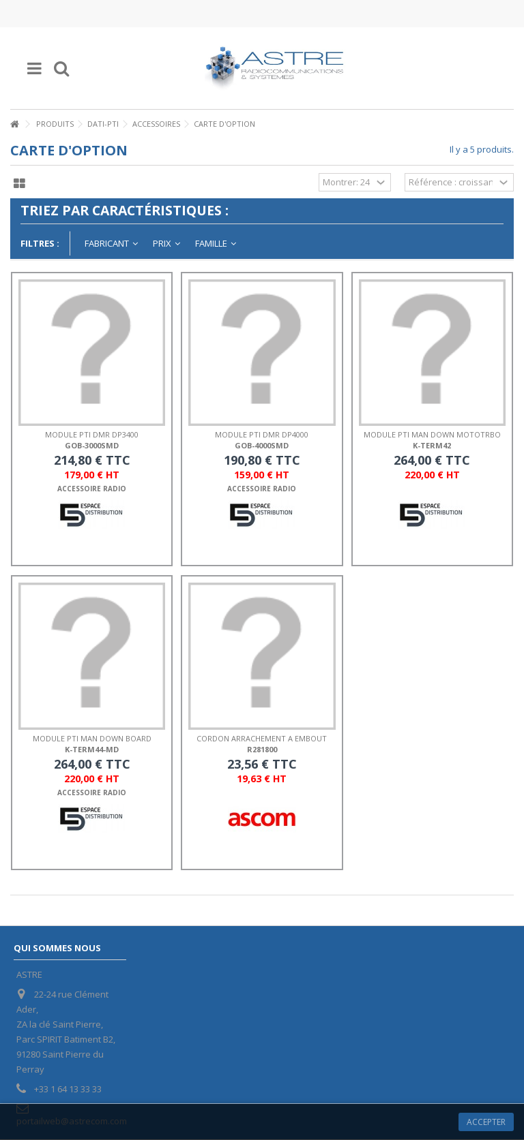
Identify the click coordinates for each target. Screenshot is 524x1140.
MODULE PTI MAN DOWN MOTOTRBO (432, 434)
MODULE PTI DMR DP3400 (92, 434)
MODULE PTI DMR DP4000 (261, 434)
